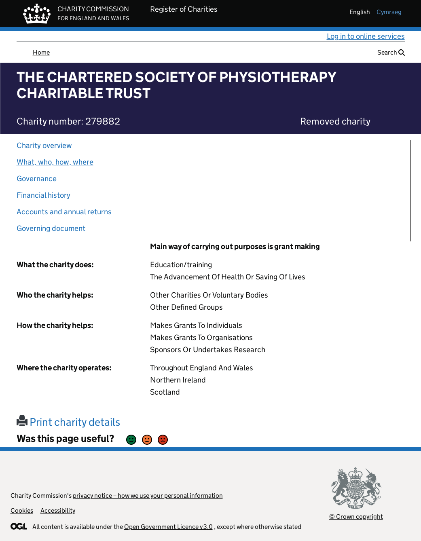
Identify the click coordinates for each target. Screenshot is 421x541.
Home (41, 52)
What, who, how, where (55, 162)
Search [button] (391, 52)
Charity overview (44, 145)
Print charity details (68, 422)
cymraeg (389, 12)
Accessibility (57, 510)
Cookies (22, 510)
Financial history (43, 195)
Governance (37, 178)
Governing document (51, 228)
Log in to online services (366, 36)
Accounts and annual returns (64, 211)
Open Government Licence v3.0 (168, 526)
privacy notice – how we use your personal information (148, 495)
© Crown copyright (356, 516)
